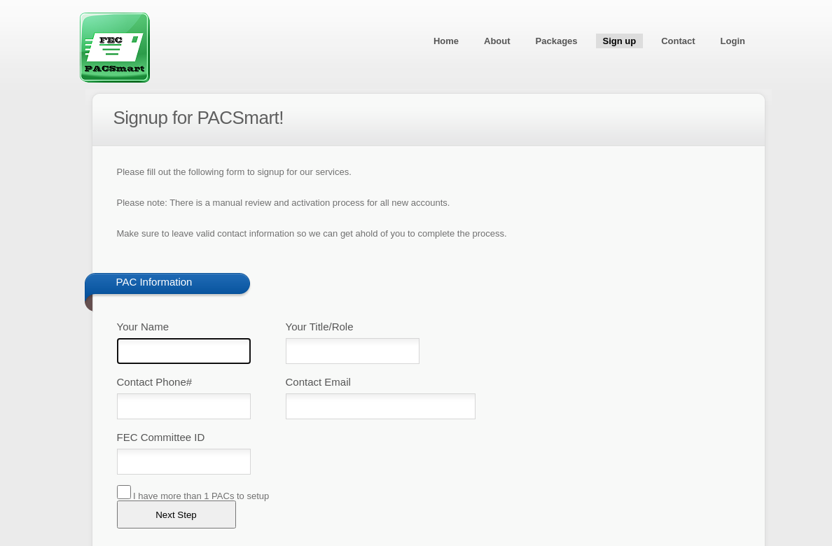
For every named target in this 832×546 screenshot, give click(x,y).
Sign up (620, 41)
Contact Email (318, 382)
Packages (557, 41)
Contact (678, 41)
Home (446, 41)
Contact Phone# (155, 382)
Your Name (143, 326)
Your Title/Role (320, 326)
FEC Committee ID (161, 437)
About (497, 41)
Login (733, 41)
